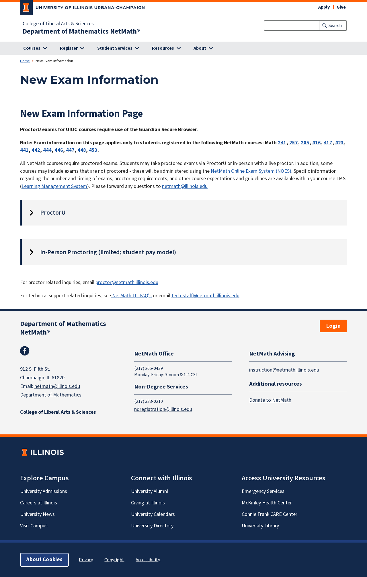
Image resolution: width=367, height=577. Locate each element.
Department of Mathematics (50, 395)
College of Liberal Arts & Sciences (58, 23)
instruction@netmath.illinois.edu (284, 370)
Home (25, 61)
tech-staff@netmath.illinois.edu (205, 295)
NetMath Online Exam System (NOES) (251, 171)
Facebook (24, 351)
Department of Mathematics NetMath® (81, 31)
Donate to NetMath (270, 400)
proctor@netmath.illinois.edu (126, 282)
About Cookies (44, 560)
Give (341, 7)
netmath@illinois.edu (185, 186)
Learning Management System (54, 186)
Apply (324, 7)
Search (335, 25)
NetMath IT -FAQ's (131, 295)
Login (333, 326)
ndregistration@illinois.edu (163, 409)
